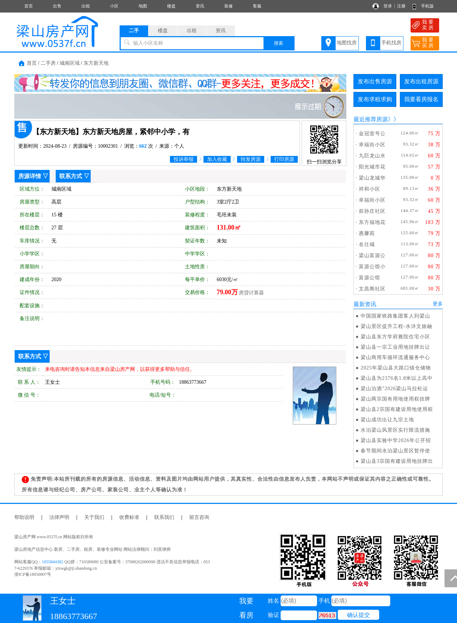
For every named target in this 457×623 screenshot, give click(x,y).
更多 (438, 303)
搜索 (278, 43)
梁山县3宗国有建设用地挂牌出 (397, 461)
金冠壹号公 (372, 133)
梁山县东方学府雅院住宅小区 (395, 336)
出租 (85, 6)
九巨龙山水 (372, 155)
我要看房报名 (421, 99)
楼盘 (171, 6)
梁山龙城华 (372, 178)
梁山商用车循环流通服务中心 (395, 357)
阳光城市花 (372, 167)
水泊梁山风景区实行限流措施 (395, 430)
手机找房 (391, 42)
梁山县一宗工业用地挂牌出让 (395, 347)
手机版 (427, 6)
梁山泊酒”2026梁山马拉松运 (394, 388)
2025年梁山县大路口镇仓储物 (396, 368)
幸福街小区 (372, 144)
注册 (401, 6)
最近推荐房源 (370, 119)
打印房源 (284, 159)
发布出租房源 (421, 81)
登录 (387, 6)
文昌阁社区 (372, 288)
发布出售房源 (375, 81)
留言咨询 (199, 517)
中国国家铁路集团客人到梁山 (395, 316)
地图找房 (347, 42)
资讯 (200, 6)
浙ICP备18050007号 (32, 574)
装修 (228, 6)
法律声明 (59, 517)
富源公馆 (369, 277)
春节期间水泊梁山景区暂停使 (395, 450)
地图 (143, 6)
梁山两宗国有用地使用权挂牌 (395, 399)
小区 (114, 6)
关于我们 (94, 517)
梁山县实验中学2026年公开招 (396, 440)
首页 (28, 6)
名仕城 (367, 244)
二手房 (48, 63)
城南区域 (70, 63)
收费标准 (129, 517)
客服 (257, 6)
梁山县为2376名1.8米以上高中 (397, 378)
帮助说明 (24, 517)
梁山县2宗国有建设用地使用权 (397, 409)
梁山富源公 (372, 255)
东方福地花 (372, 222)
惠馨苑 (367, 233)
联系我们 (164, 517)
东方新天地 (96, 63)
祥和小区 (369, 189)
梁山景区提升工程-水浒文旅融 (396, 326)
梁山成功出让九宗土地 (387, 419)
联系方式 (70, 176)
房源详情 (29, 176)
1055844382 (52, 561)
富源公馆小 (372, 266)
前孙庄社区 (372, 211)
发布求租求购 (375, 99)
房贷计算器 (251, 292)
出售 (57, 6)
